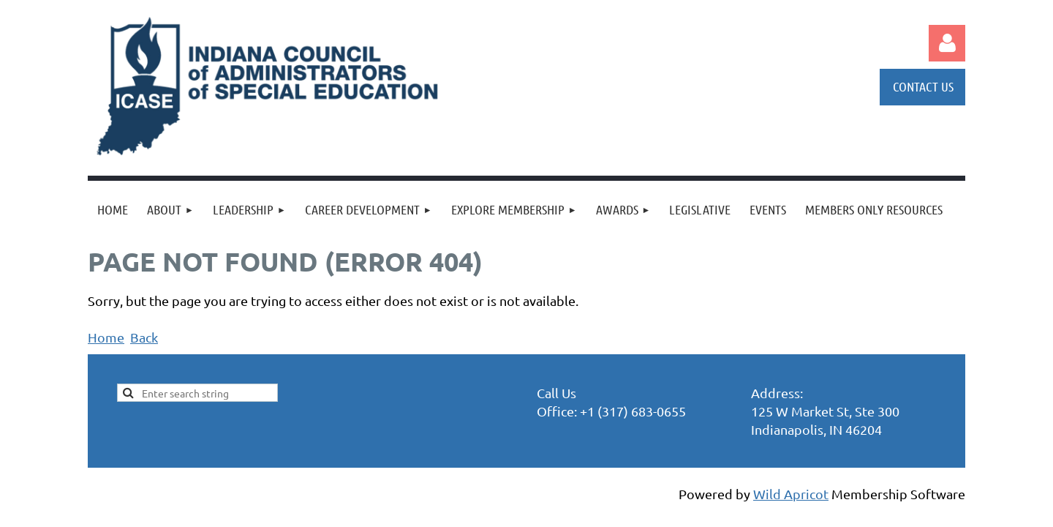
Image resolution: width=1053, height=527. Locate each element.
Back (144, 337)
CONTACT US (923, 86)
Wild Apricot (791, 493)
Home (106, 337)
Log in (947, 43)
